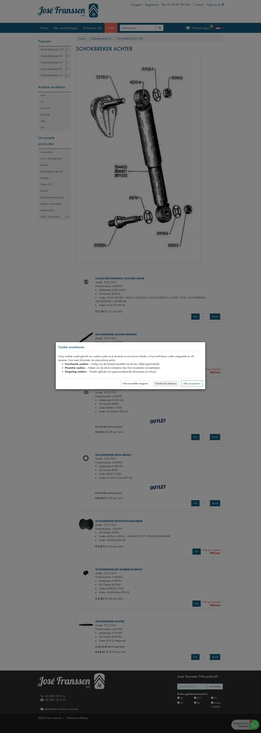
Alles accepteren (192, 383)
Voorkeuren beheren (166, 383)
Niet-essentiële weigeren (135, 383)
